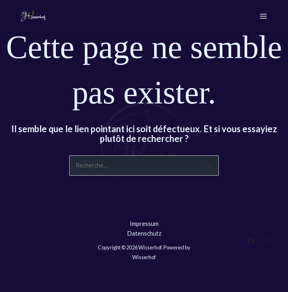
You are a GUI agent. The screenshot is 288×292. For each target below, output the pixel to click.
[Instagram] (268, 241)
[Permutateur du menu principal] (263, 16)
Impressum (144, 223)
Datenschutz (144, 233)
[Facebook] (251, 241)
